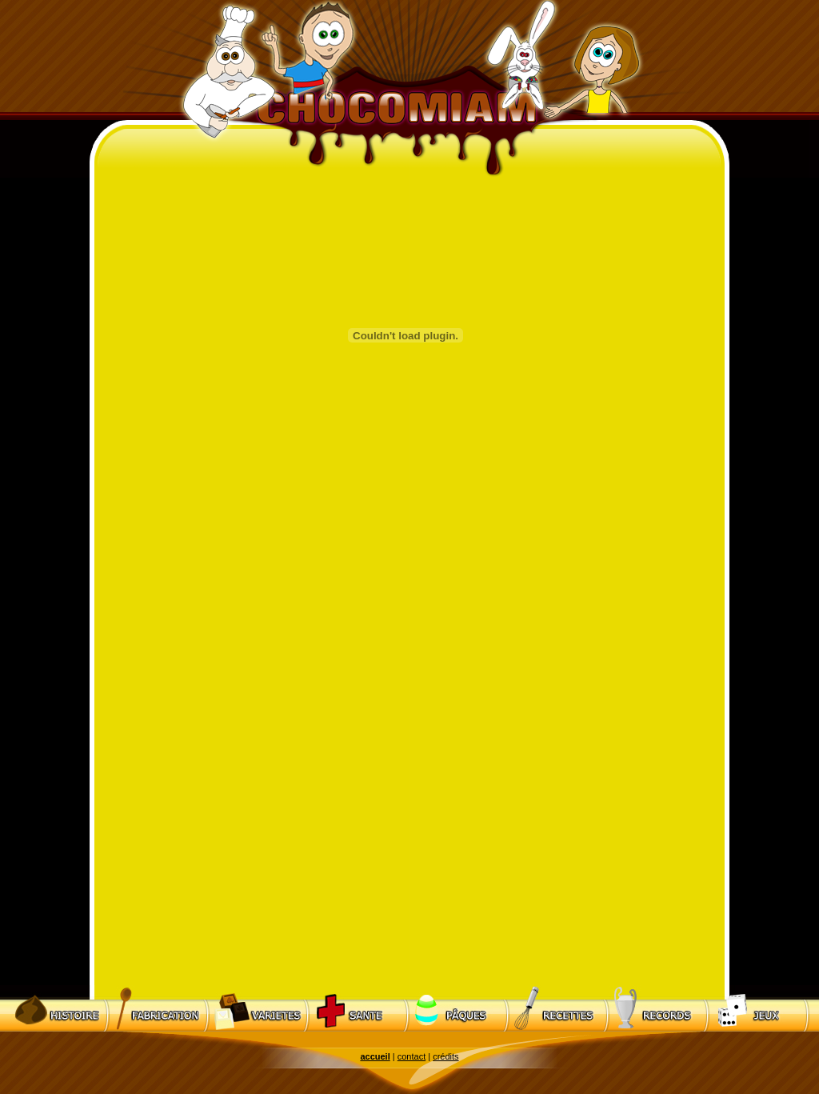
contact (411, 1056)
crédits (445, 1056)
